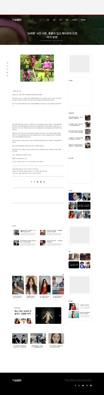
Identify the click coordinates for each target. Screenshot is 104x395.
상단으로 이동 (7, 76)
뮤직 (60, 20)
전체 (48, 20)
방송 (54, 20)
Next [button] (60, 315)
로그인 (91, 379)
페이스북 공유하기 (31, 182)
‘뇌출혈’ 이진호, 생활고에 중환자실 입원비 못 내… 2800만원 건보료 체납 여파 (29, 171)
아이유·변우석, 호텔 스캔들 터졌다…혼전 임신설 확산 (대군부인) (26, 173)
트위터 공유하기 (34, 182)
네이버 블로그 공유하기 (41, 182)
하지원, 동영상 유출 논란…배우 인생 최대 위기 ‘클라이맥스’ (25, 169)
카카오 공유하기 (37, 182)
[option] (48, 315)
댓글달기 (7, 69)
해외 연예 (70, 301)
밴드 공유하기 (44, 182)
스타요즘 (74, 20)
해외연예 (83, 20)
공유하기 (7, 66)
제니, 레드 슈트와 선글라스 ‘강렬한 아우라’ (23, 314)
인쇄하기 (7, 72)
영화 (67, 20)
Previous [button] (36, 315)
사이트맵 (87, 379)
